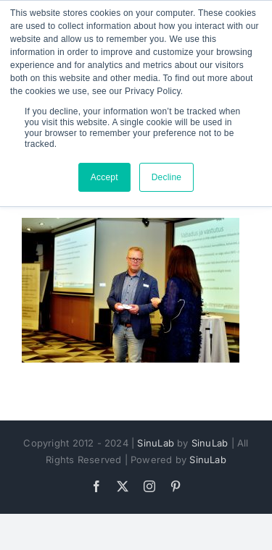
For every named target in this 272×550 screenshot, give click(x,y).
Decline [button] (167, 177)
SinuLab (155, 443)
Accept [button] (104, 177)
